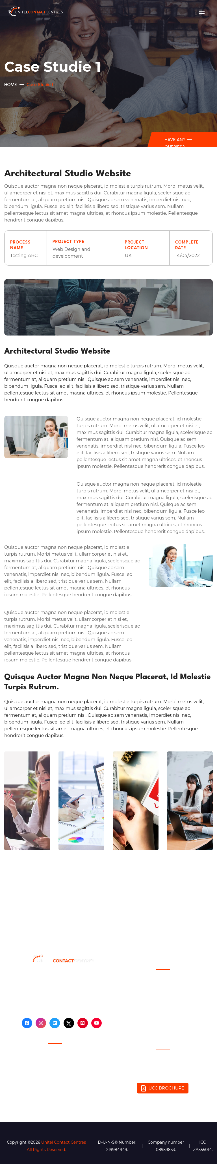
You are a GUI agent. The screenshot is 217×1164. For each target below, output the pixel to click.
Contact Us (163, 995)
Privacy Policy (55, 1057)
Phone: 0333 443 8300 (163, 1063)
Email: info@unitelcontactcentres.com (162, 1075)
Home (10, 84)
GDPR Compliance (55, 1069)
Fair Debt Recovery (55, 1081)
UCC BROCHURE (163, 1088)
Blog (163, 983)
